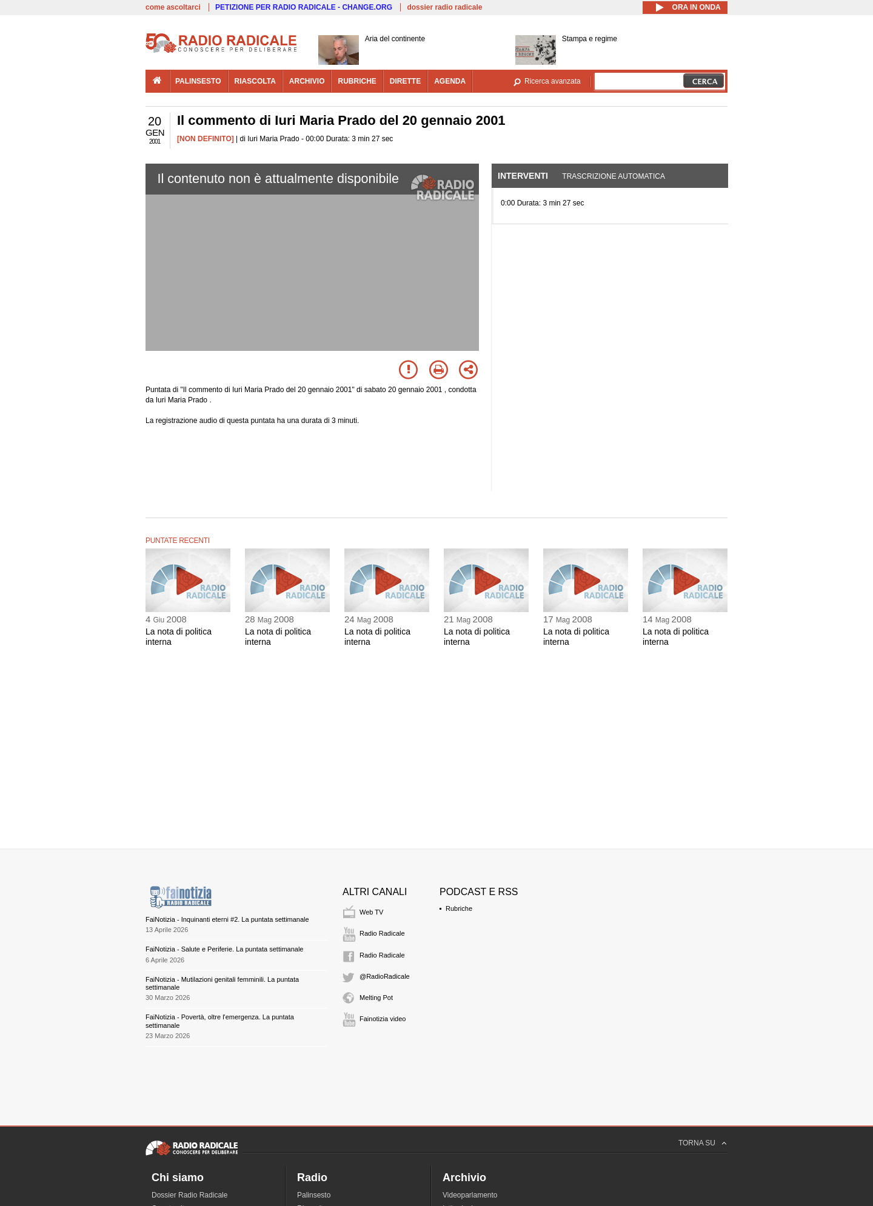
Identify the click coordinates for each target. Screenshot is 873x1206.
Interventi (523, 176)
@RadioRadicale (385, 976)
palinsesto (198, 81)
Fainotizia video (383, 1018)
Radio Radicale (382, 933)
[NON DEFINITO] (205, 139)
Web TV (371, 912)
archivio (307, 81)
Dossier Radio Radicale (189, 1195)
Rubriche (459, 908)
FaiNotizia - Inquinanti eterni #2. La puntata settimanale (227, 919)
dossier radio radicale (444, 7)
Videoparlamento (470, 1195)
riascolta (255, 81)
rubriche (357, 81)
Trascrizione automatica (613, 176)
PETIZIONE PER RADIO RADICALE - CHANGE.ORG (303, 7)
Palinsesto (313, 1195)
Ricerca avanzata (552, 81)
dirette (405, 81)
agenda (450, 81)
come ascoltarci (173, 7)
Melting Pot (376, 997)
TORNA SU (696, 1143)
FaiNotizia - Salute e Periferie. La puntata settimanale (224, 949)
